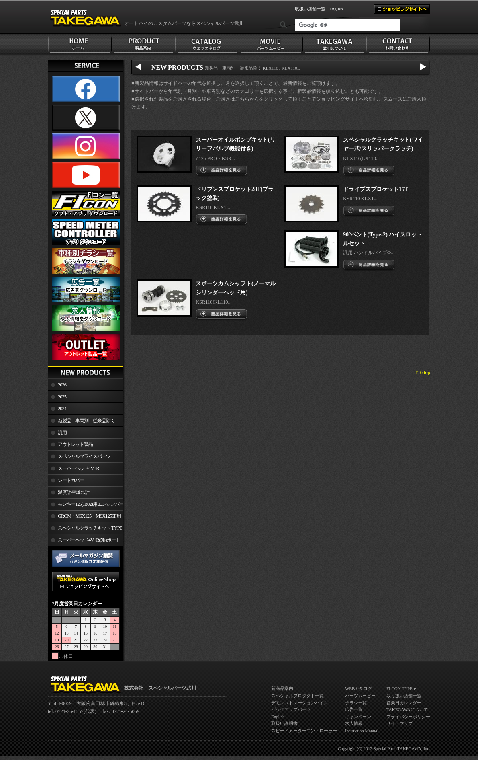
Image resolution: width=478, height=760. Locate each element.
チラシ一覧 (356, 702)
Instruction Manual (361, 730)
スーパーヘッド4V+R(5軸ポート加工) (84, 541)
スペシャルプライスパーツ (84, 456)
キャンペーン (358, 716)
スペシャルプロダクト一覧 (297, 695)
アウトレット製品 (75, 444)
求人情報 (353, 723)
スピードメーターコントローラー (304, 730)
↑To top (422, 372)
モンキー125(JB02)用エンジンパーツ (85, 505)
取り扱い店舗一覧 (403, 695)
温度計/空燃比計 (73, 492)
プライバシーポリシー (408, 716)
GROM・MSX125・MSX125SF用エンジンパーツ (84, 517)
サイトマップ (399, 723)
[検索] (347, 25)
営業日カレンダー (403, 702)
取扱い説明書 (284, 723)
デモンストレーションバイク (299, 702)
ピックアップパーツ (291, 709)
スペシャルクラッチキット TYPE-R (85, 529)
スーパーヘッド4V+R (78, 468)
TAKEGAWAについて (407, 709)
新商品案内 (282, 688)
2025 (62, 396)
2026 (62, 385)
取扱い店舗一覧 (310, 8)
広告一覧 (353, 709)
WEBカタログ (358, 688)
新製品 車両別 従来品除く (86, 420)
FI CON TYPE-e (401, 688)
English (336, 8)
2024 (62, 408)
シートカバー (71, 480)
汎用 (62, 432)
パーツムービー (360, 695)
